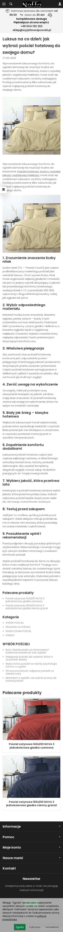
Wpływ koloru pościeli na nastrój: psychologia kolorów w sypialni (31, 665)
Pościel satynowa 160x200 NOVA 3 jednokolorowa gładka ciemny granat (27, 607)
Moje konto (31, 847)
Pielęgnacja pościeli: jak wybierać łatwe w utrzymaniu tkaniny (29, 658)
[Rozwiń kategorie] (4, 4)
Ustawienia (52, 927)
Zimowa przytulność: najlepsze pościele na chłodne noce (30, 672)
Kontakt (9, 868)
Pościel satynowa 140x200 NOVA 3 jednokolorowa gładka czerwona (25, 600)
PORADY (10, 635)
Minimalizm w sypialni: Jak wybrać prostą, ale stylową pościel (31, 679)
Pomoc (31, 837)
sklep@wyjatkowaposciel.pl (32, 30)
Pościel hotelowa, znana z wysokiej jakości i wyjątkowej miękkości (31, 173)
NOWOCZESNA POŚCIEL (18, 631)
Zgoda (20, 927)
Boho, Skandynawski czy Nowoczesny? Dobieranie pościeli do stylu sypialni (27, 651)
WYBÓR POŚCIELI (15, 622)
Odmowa (34, 927)
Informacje (31, 826)
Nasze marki (31, 858)
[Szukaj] (11, 4)
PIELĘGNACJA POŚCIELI (18, 627)
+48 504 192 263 (31, 26)
